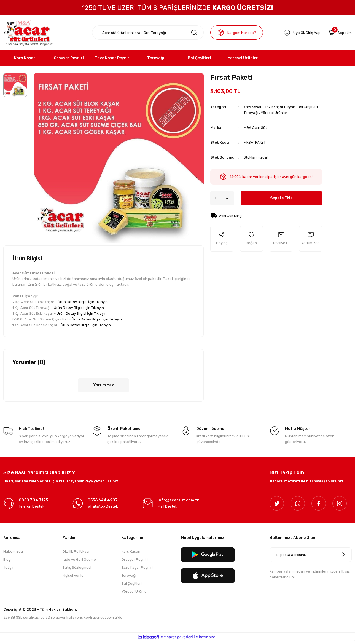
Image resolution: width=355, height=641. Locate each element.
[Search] (148, 32)
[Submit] (344, 554)
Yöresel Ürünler (274, 113)
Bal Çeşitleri (308, 107)
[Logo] (28, 32)
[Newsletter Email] (311, 554)
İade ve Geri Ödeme (79, 559)
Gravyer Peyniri (135, 559)
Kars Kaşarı (253, 107)
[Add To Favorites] (251, 239)
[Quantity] (222, 198)
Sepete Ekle (281, 198)
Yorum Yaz (103, 385)
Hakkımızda (13, 551)
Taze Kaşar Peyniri (137, 567)
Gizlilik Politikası (76, 551)
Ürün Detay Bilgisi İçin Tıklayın (83, 302)
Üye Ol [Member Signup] (298, 33)
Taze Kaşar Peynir (280, 107)
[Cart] (340, 33)
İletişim (9, 567)
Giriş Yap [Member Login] (313, 33)
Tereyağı (251, 113)
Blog (7, 559)
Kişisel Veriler (74, 575)
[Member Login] (287, 33)
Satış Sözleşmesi (77, 567)
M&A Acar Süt (255, 127)
